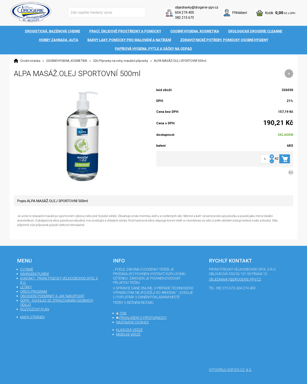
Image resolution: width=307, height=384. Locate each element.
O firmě (26, 269)
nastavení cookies (132, 322)
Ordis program (33, 292)
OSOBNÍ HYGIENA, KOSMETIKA (66, 60)
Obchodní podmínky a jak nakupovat (52, 296)
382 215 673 (184, 18)
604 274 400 (184, 12)
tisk (123, 313)
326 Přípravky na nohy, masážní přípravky (120, 60)
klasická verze (129, 330)
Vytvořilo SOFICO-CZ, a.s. (230, 370)
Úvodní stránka (30, 60)
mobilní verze (128, 334)
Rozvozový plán (34, 309)
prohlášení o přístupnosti (143, 318)
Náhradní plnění (34, 274)
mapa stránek (32, 317)
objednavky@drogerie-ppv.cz (196, 7)
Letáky (26, 287)
